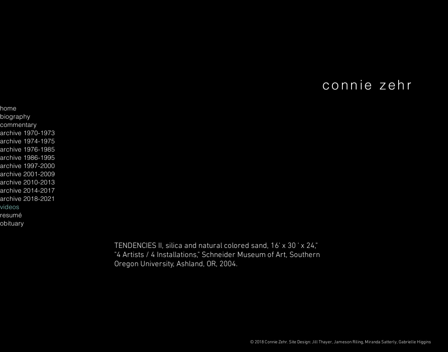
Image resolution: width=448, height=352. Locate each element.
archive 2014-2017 (27, 190)
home (8, 108)
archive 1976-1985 (27, 149)
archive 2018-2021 (27, 198)
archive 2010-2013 (27, 182)
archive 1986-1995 (27, 157)
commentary (18, 125)
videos (9, 207)
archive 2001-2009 (27, 174)
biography (15, 116)
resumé (11, 215)
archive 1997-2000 (27, 166)
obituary (12, 223)
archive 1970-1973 (27, 133)
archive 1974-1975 (27, 141)
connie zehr (367, 85)
